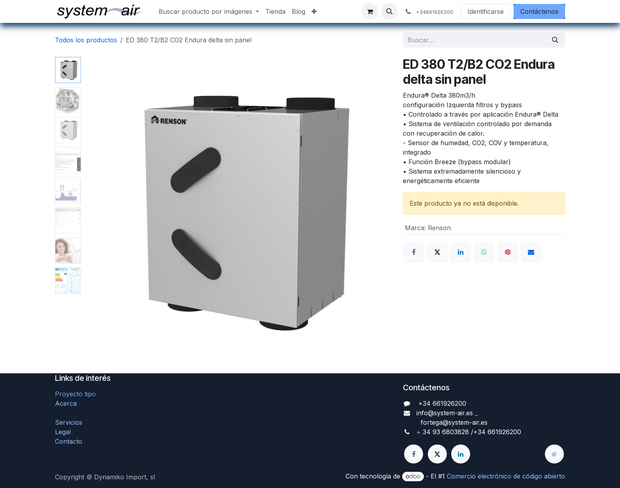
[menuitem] (208, 11)
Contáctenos (539, 11)
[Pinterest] (507, 251)
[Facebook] (413, 251)
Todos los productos (86, 40)
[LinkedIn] (460, 251)
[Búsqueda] (555, 39)
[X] (437, 251)
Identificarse (485, 11)
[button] (389, 11)
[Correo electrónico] (531, 251)
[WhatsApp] (483, 251)
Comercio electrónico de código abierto (506, 476)
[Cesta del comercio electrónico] (369, 11)
